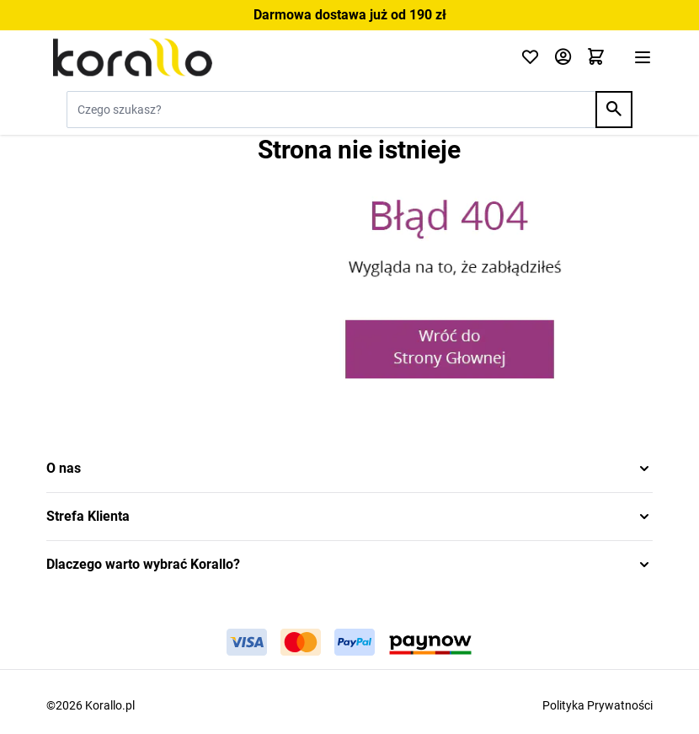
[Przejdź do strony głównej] (273, 57)
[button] (349, 468)
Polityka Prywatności (597, 705)
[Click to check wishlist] (530, 57)
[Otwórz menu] (642, 57)
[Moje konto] (563, 57)
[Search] (613, 109)
